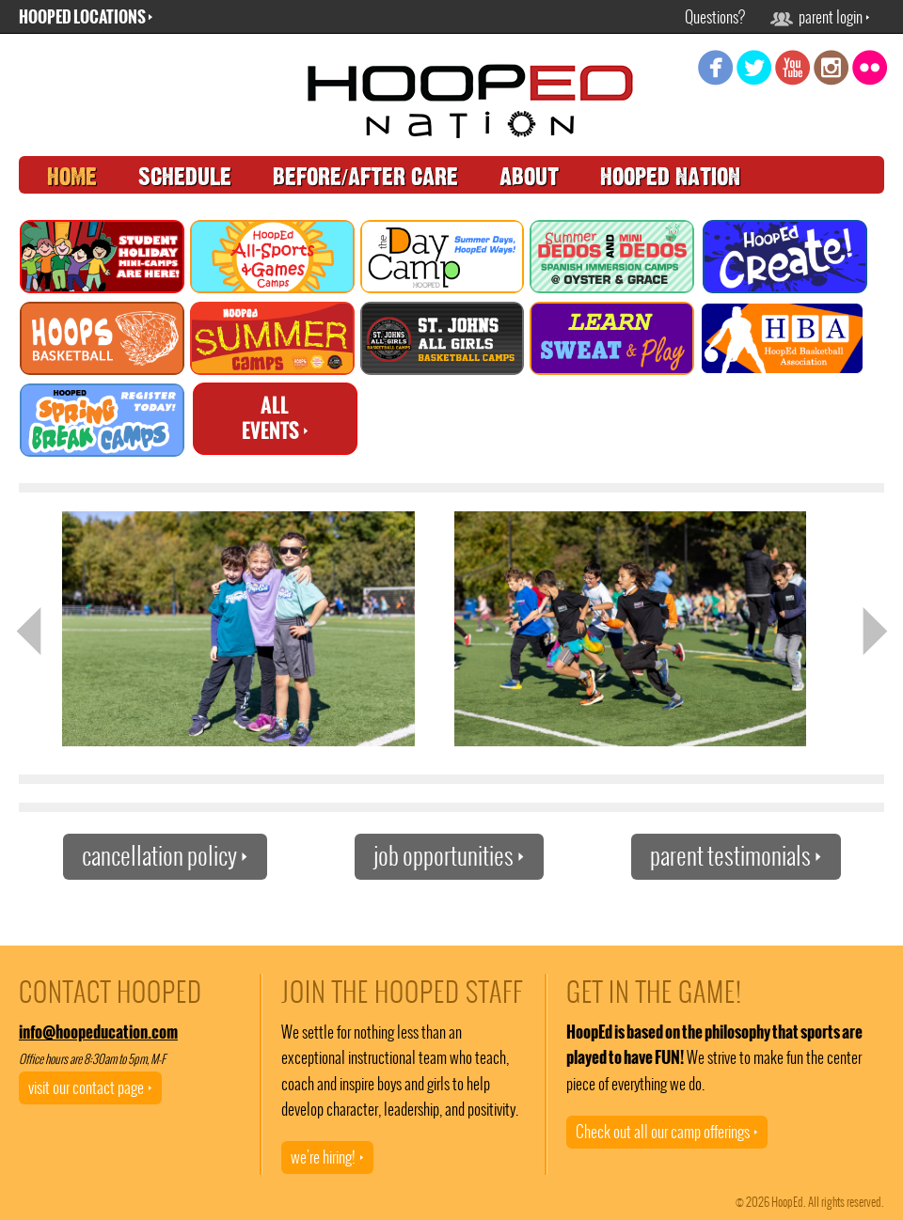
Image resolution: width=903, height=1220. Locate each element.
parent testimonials (736, 855)
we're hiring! (327, 1157)
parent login (820, 17)
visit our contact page (90, 1087)
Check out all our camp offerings (667, 1131)
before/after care (365, 177)
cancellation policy (165, 855)
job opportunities (449, 855)
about (529, 177)
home (72, 177)
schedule (184, 177)
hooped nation (670, 177)
